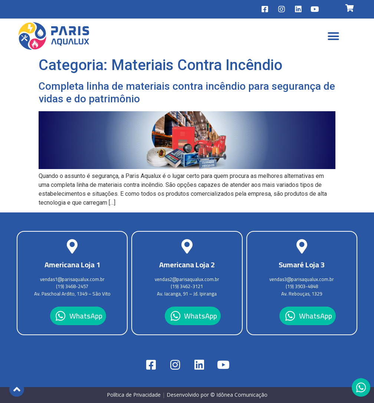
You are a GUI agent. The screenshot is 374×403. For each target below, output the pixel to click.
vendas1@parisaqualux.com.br (72, 279)
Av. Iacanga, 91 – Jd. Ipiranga (187, 293)
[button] (333, 36)
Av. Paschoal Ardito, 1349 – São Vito (72, 293)
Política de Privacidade (31, 8)
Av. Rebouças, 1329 (301, 293)
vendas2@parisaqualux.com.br (187, 279)
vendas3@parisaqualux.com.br (301, 279)
